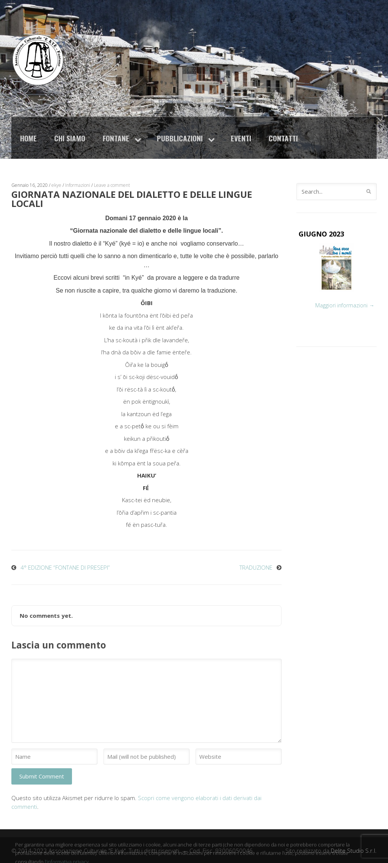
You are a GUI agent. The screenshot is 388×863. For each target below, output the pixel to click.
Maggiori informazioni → (344, 305)
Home (28, 138)
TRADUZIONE (255, 567)
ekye (56, 185)
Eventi (241, 138)
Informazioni (77, 185)
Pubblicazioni (180, 138)
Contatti (283, 138)
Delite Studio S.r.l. (354, 850)
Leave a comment (112, 185)
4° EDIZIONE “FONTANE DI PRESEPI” (65, 567)
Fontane (116, 138)
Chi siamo (69, 138)
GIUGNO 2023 (321, 233)
